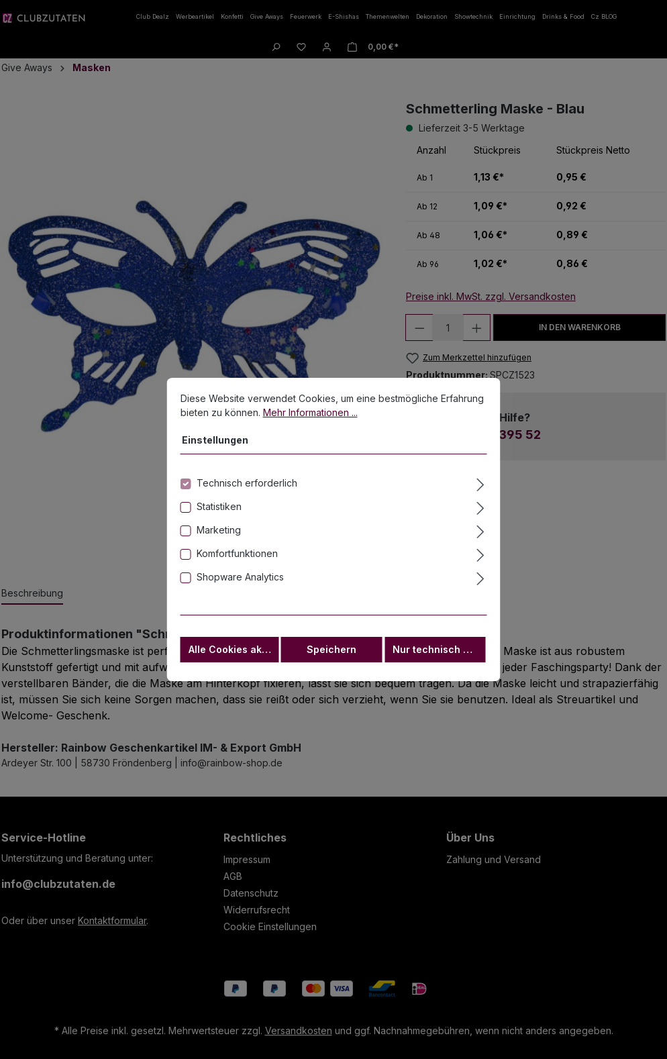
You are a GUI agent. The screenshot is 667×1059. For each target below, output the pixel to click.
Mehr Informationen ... (310, 415)
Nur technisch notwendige (439, 652)
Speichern (331, 652)
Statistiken (219, 509)
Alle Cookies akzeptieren (234, 652)
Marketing (219, 532)
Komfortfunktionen (237, 556)
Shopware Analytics (240, 579)
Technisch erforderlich (247, 485)
